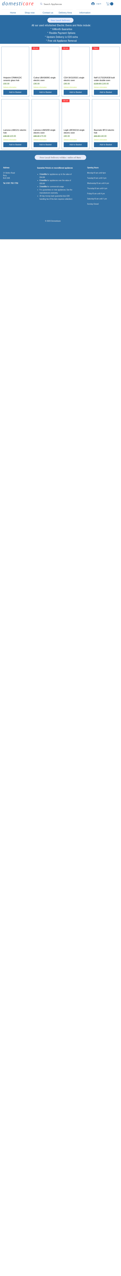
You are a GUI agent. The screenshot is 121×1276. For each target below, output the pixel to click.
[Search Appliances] (56, 4)
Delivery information (9, 87)
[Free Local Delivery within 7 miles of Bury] (60, 157)
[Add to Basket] (15, 92)
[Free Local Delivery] (60, 20)
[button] (110, 3)
